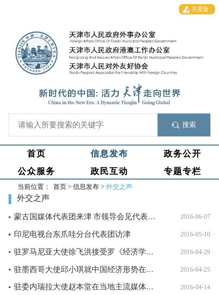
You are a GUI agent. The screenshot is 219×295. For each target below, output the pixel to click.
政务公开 (182, 154)
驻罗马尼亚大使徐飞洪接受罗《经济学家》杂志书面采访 (111, 251)
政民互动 (109, 171)
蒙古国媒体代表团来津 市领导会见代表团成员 (93, 216)
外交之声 (119, 186)
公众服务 (36, 171)
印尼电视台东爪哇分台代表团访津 (72, 234)
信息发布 (109, 154)
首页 (36, 154)
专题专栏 (182, 171)
